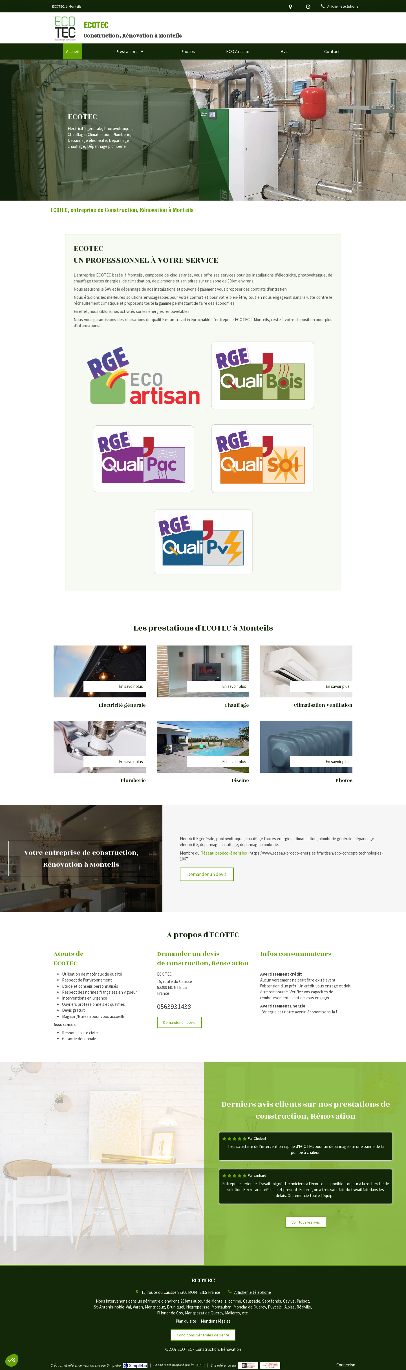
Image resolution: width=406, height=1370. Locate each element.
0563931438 (174, 1006)
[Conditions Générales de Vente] (203, 1335)
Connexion (345, 1364)
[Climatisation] (306, 671)
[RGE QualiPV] (202, 453)
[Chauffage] (203, 671)
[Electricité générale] (100, 671)
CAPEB (200, 1365)
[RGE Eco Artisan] (184, 401)
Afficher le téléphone (342, 6)
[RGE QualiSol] (221, 427)
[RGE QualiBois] (221, 401)
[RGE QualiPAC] (184, 426)
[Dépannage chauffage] (306, 747)
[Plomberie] (100, 747)
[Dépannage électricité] (203, 747)
